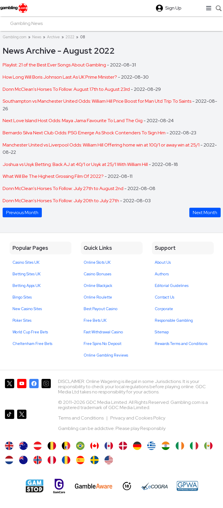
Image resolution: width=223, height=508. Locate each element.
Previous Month (22, 212)
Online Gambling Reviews (106, 355)
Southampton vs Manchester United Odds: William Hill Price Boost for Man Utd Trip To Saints (97, 101)
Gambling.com (14, 37)
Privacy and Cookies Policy (137, 418)
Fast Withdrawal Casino (103, 332)
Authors (162, 274)
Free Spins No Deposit (102, 343)
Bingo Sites (22, 297)
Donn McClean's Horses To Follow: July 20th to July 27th (61, 201)
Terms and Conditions (81, 418)
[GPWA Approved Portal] (187, 486)
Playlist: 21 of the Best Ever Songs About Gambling (55, 65)
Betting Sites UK (26, 274)
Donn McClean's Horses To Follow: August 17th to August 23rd (67, 89)
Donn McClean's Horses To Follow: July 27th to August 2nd (63, 188)
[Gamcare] (59, 486)
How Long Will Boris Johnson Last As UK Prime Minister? (60, 77)
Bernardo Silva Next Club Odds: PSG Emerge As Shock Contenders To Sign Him (84, 133)
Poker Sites (21, 320)
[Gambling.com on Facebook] (34, 392)
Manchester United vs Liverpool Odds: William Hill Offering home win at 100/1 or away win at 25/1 (101, 145)
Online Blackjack (98, 285)
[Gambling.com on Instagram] (46, 392)
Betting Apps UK (26, 285)
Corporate (164, 308)
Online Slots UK (97, 262)
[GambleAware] (93, 486)
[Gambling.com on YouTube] (21, 392)
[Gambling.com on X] (9, 392)
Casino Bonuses (97, 274)
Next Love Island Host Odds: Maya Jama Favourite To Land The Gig (73, 120)
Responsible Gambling (174, 320)
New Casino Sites (27, 308)
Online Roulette (98, 297)
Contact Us (164, 297)
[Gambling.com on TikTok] (9, 423)
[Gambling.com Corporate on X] (21, 423)
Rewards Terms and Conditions (181, 343)
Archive (53, 37)
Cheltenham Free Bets (32, 343)
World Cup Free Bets (30, 332)
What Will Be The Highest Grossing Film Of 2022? (54, 176)
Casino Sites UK (25, 262)
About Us (163, 262)
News (36, 37)
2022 (70, 37)
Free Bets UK (95, 320)
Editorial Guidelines (171, 285)
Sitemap (162, 332)
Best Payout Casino (101, 308)
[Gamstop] (34, 486)
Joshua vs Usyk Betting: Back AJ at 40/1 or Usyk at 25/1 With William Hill (76, 164)
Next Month (205, 212)
